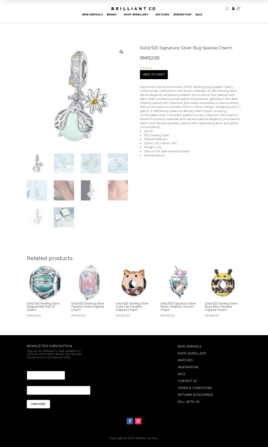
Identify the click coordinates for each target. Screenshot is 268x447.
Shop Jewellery (137, 14)
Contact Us (187, 381)
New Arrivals (92, 14)
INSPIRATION (188, 367)
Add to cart (154, 74)
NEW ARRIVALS (190, 346)
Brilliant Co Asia (146, 438)
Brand (113, 14)
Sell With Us (188, 402)
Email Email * (38, 366)
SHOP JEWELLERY (192, 353)
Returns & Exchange (195, 395)
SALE (181, 374)
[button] (121, 52)
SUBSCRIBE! (38, 403)
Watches (162, 14)
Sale (198, 14)
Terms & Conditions (195, 388)
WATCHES (185, 360)
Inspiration (182, 14)
